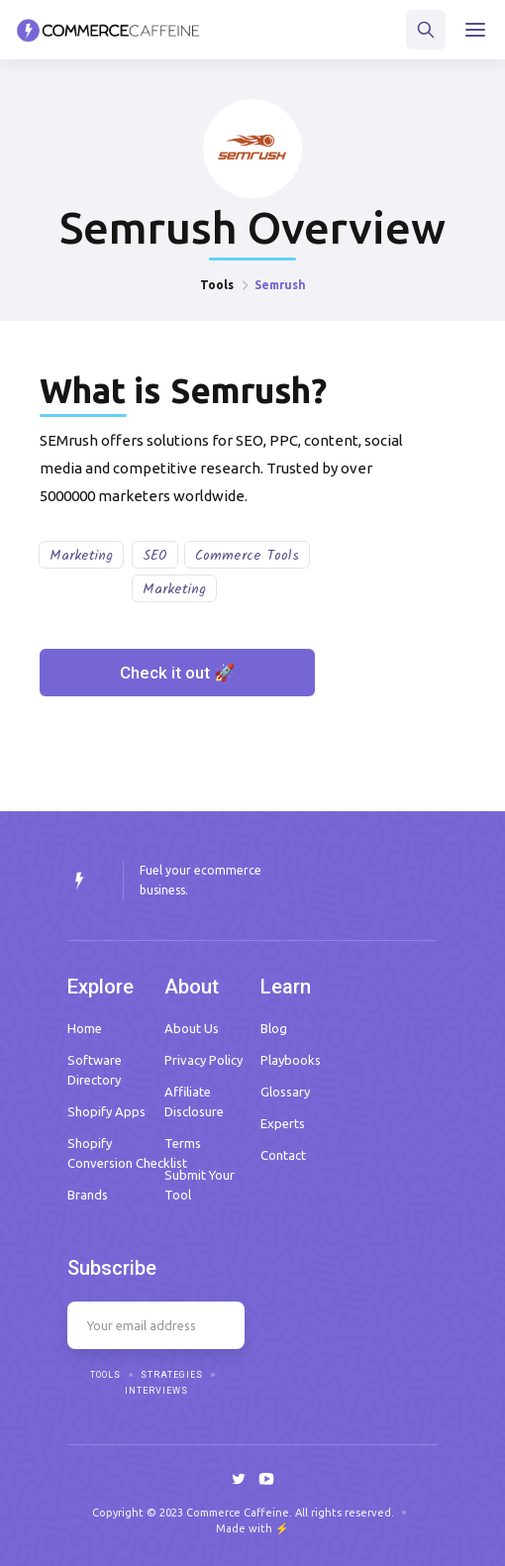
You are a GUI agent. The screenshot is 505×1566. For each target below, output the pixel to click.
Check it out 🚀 (177, 672)
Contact (283, 1155)
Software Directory (94, 1070)
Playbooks (290, 1060)
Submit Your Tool (199, 1184)
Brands (87, 1194)
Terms (182, 1143)
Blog (273, 1028)
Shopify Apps (106, 1111)
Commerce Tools (247, 556)
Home (84, 1028)
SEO (155, 556)
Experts (282, 1123)
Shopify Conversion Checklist (127, 1153)
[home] (108, 30)
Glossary (285, 1091)
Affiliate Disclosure (194, 1101)
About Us (191, 1028)
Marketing (81, 556)
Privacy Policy (203, 1060)
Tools (217, 284)
